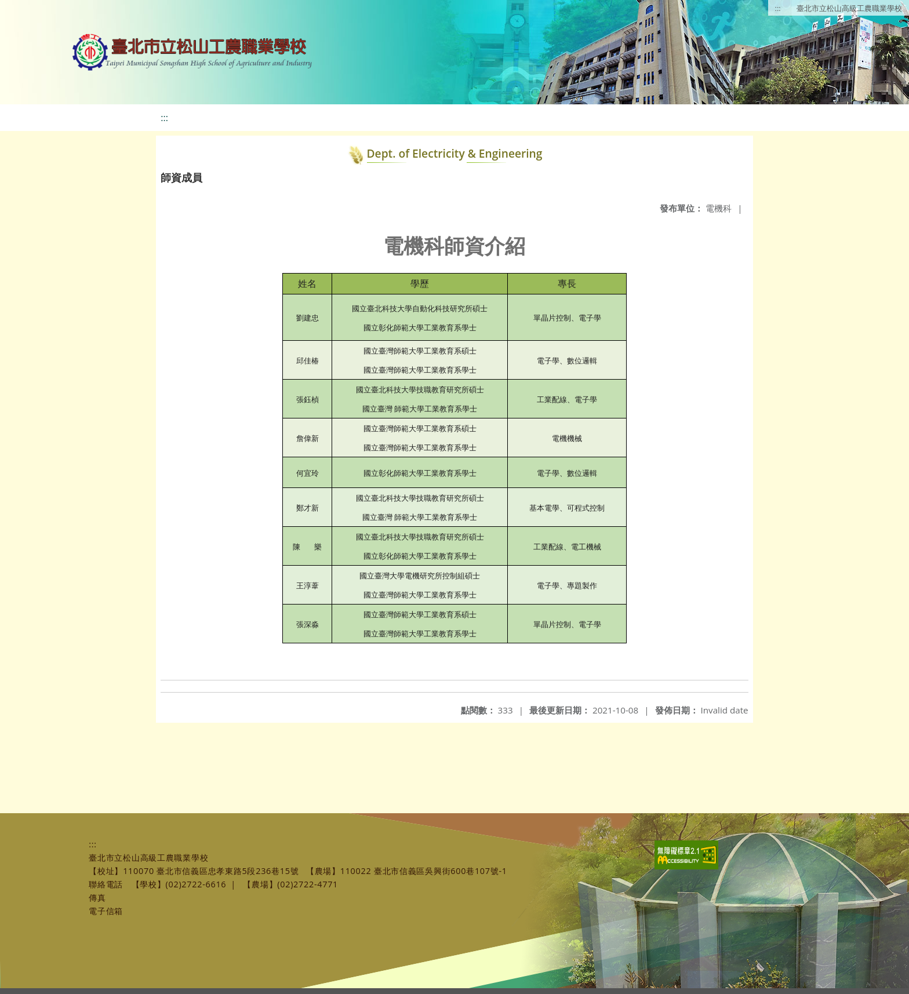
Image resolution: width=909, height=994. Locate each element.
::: (778, 8)
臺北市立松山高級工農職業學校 (849, 8)
